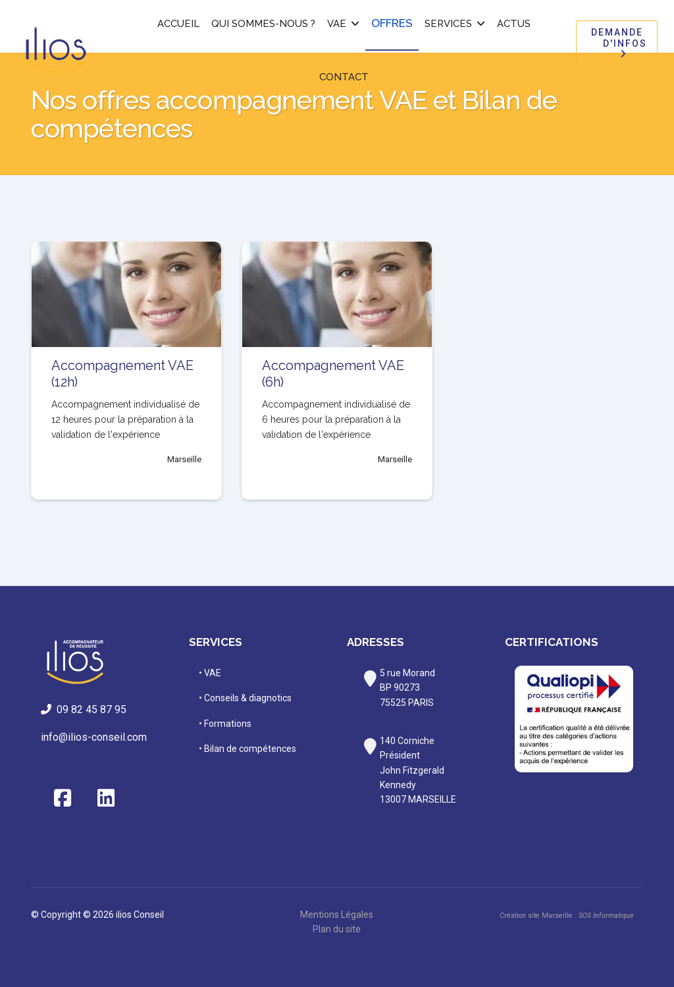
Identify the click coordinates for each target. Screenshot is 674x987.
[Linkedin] (106, 798)
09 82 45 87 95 (86, 709)
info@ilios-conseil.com (94, 737)
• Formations (225, 723)
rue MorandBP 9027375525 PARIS (407, 688)
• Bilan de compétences (247, 748)
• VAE (210, 673)
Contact (344, 77)
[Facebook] (62, 798)
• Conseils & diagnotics (245, 698)
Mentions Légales (336, 914)
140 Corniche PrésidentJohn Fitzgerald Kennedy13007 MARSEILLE (418, 770)
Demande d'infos (616, 43)
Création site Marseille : (566, 915)
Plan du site (337, 929)
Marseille (184, 459)
